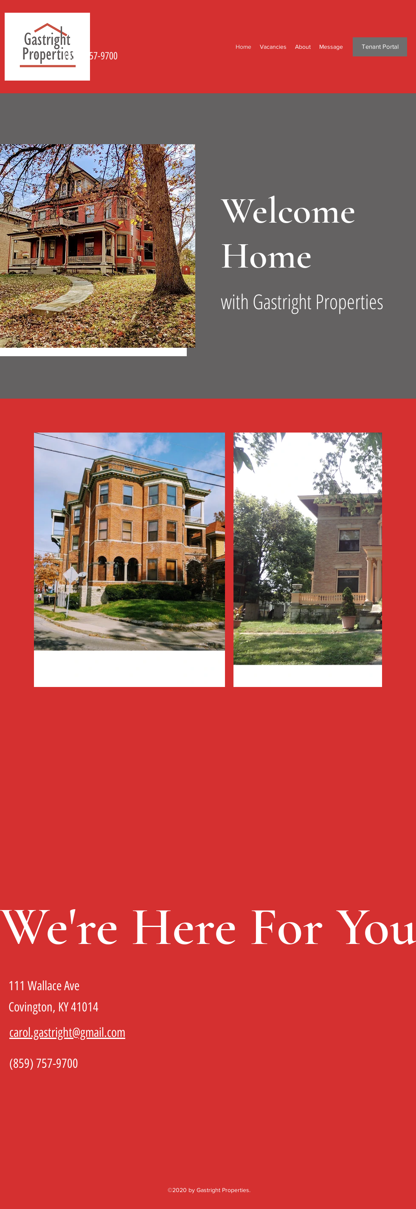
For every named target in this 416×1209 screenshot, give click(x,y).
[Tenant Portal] (380, 46)
